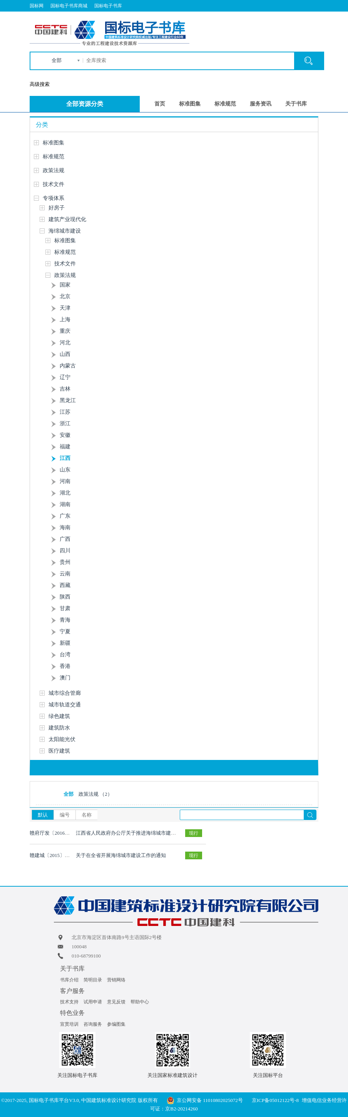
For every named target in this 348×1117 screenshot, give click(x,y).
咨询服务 (93, 1024)
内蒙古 (68, 366)
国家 (65, 285)
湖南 (65, 504)
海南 (65, 527)
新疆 (65, 643)
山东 (65, 470)
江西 (65, 458)
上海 (65, 319)
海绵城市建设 (65, 231)
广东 (65, 516)
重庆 (65, 331)
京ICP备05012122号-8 (275, 1100)
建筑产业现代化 (67, 219)
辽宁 (65, 377)
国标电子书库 (108, 5)
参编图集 (116, 1024)
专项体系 (53, 198)
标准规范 (225, 104)
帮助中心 (139, 1002)
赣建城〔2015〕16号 (52, 855)
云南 (65, 574)
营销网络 (116, 980)
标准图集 (190, 104)
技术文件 (53, 184)
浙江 (65, 423)
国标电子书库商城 (68, 5)
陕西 (65, 597)
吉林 (65, 389)
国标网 (37, 5)
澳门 (65, 678)
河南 (65, 481)
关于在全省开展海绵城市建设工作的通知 (121, 855)
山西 (65, 354)
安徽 (65, 435)
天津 (65, 308)
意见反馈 (116, 1002)
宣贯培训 (69, 1024)
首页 (159, 104)
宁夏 (65, 631)
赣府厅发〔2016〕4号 (53, 833)
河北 (65, 342)
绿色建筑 (59, 716)
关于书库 (296, 104)
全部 (57, 60)
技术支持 (69, 1002)
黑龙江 (68, 400)
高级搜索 (40, 84)
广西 (65, 539)
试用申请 (93, 1002)
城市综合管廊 (65, 693)
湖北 (65, 493)
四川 (65, 550)
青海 (65, 620)
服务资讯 (260, 104)
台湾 (65, 654)
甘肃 (65, 608)
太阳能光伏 (62, 739)
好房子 (57, 208)
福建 (65, 446)
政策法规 (53, 170)
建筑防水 (59, 728)
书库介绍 (69, 980)
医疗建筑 (59, 751)
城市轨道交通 (65, 705)
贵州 (65, 562)
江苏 (65, 412)
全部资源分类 (84, 104)
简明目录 (93, 980)
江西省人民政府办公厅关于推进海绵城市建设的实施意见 (138, 833)
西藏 (65, 585)
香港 (65, 666)
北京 (65, 296)
